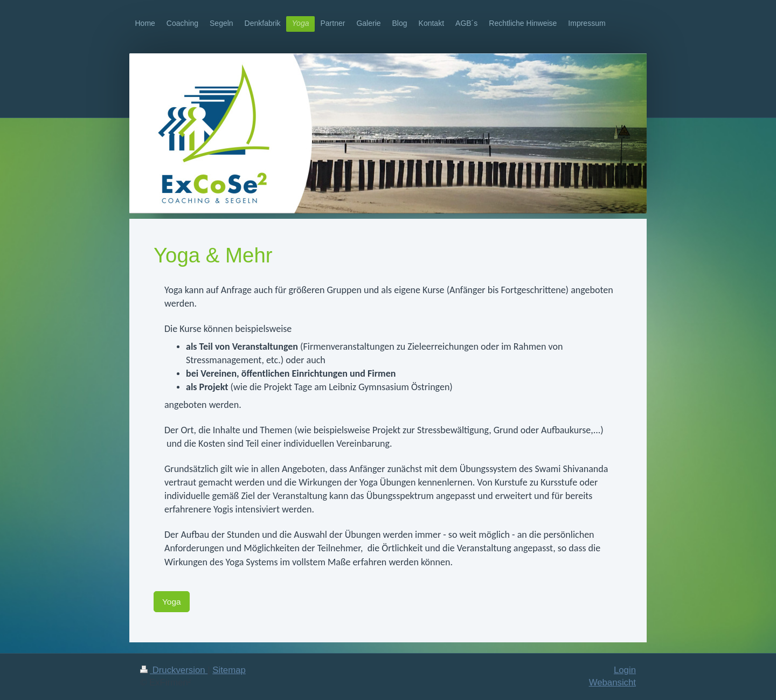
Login (625, 670)
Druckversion (173, 670)
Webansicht (612, 682)
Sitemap (229, 670)
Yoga (171, 601)
